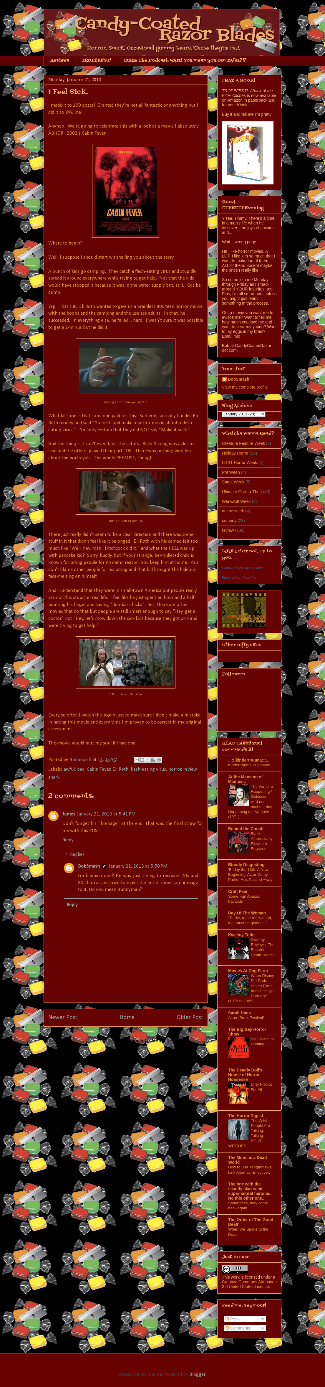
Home (127, 1018)
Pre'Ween (231, 472)
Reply (68, 840)
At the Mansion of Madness (245, 779)
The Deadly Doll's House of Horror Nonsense (245, 1075)
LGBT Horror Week (239, 462)
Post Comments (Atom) (140, 1040)
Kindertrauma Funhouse (249, 765)
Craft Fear (238, 891)
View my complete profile (245, 387)
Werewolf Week (236, 501)
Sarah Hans (239, 1012)
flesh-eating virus (148, 769)
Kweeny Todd (241, 934)
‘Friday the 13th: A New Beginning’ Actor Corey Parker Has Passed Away (250, 874)
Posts (233, 1319)
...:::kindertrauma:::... (248, 760)
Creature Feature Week (243, 443)
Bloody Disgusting (246, 864)
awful (69, 769)
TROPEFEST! (96, 60)
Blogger (197, 1374)
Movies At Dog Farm (248, 970)
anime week (233, 510)
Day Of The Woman (247, 913)
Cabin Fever (98, 769)
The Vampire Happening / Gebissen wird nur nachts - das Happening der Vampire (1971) (250, 801)
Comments (237, 1328)
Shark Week (233, 482)
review (190, 769)
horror (174, 769)
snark (53, 777)
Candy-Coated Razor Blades (242, 568)
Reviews (59, 60)
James (68, 814)
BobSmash (89, 866)
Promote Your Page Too (239, 577)
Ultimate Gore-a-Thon (242, 491)
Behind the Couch (245, 828)
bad (80, 769)
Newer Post (62, 1018)
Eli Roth (120, 769)
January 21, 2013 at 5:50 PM (138, 866)
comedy (229, 520)
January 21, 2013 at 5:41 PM (106, 814)
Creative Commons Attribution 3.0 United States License (249, 1284)
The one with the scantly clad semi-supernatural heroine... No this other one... (250, 1191)
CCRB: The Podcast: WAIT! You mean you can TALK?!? (185, 60)
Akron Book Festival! (246, 1018)
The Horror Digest (245, 1115)
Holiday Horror (235, 453)
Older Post (190, 1018)
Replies (77, 854)
